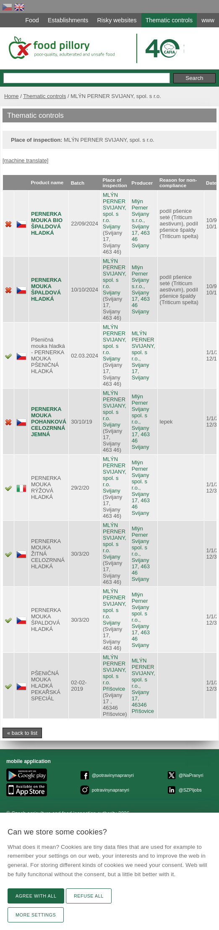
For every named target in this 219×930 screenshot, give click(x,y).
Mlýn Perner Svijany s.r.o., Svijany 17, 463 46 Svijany (141, 223)
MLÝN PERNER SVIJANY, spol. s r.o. (114, 207)
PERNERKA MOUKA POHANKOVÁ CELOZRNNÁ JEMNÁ (48, 421)
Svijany (111, 226)
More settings (36, 914)
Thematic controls (44, 96)
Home (11, 96)
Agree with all (36, 895)
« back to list (22, 733)
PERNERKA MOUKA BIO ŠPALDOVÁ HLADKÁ (47, 223)
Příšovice (114, 689)
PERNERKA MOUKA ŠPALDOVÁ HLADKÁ (46, 289)
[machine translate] (25, 160)
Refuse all (89, 895)
